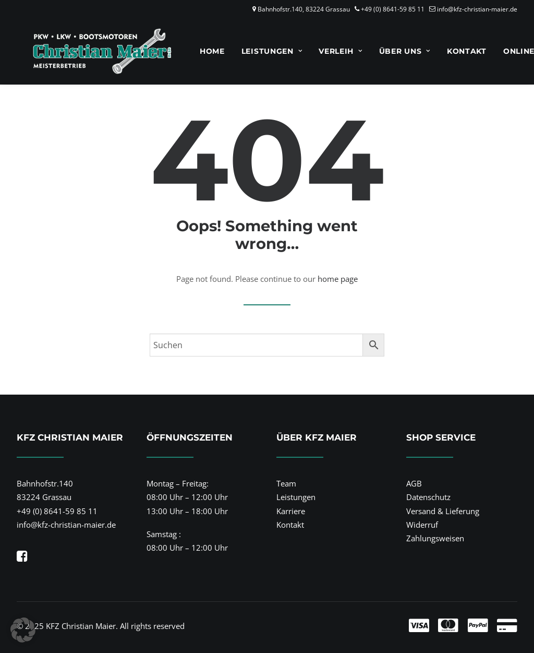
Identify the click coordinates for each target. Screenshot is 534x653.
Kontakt (453, 51)
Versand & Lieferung (442, 511)
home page (338, 279)
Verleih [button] (326, 51)
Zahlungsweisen (435, 538)
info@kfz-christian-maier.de (477, 9)
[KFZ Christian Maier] (88, 51)
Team (286, 483)
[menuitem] (199, 51)
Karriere (290, 511)
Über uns (391, 51)
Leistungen (258, 51)
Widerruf (422, 524)
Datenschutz (428, 497)
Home (198, 51)
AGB (414, 483)
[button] (22, 558)
